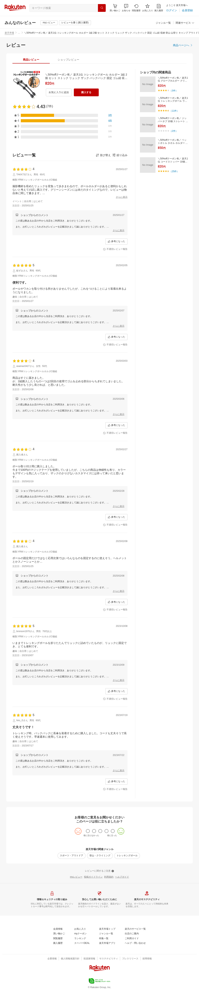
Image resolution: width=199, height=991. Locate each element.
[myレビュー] (49, 22)
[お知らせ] (126, 8)
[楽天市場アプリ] (107, 943)
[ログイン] (171, 10)
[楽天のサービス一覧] (135, 929)
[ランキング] (80, 938)
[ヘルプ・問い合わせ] (135, 943)
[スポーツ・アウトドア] (72, 856)
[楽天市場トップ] (107, 929)
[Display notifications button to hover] (115, 8)
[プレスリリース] (130, 958)
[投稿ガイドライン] (93, 877)
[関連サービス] (185, 23)
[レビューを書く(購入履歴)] (75, 22)
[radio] (88, 831)
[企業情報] (52, 958)
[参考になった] (116, 241)
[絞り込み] (119, 155)
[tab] (31, 59)
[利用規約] (108, 877)
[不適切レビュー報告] (115, 249)
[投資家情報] (89, 958)
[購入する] (86, 92)
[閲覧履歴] (136, 8)
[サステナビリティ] (108, 958)
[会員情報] (58, 929)
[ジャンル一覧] (163, 23)
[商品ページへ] (183, 45)
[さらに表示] (121, 197)
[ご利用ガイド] (132, 938)
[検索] (102, 8)
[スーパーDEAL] (82, 943)
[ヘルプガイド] (122, 877)
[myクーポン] (80, 933)
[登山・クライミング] (100, 856)
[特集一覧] (103, 938)
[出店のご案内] (132, 933)
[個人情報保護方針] (70, 958)
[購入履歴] (158, 8)
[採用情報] (147, 958)
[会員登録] (187, 10)
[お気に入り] (147, 8)
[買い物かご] (59, 933)
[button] (126, 8)
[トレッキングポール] (127, 856)
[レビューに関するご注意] (99, 871)
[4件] (110, 120)
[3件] (110, 115)
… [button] (19, 32)
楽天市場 (9, 32)
